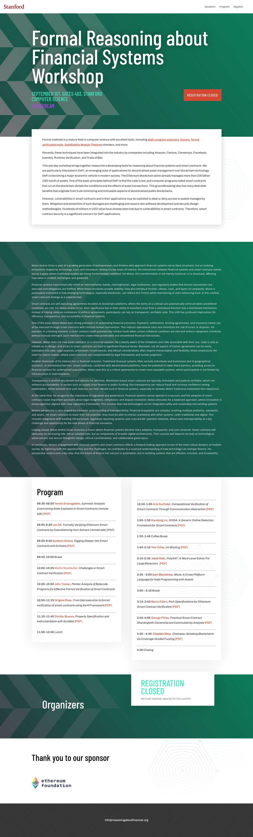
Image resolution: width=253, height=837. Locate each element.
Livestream (43, 106)
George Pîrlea (160, 617)
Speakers (210, 6)
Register (238, 6)
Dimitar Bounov (64, 616)
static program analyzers (163, 139)
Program (224, 6)
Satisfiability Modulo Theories (83, 144)
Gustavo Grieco (63, 540)
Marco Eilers (159, 601)
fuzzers (185, 139)
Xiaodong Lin (159, 520)
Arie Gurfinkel (161, 504)
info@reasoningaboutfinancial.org (126, 820)
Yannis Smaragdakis (67, 503)
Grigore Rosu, (63, 600)
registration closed (202, 95)
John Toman (62, 584)
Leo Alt (57, 524)
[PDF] (47, 513)
